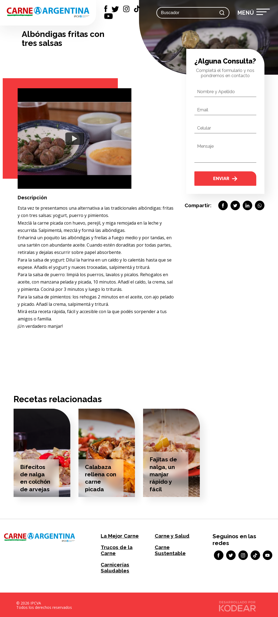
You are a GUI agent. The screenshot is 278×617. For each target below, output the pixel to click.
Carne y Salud (171, 536)
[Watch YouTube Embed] (74, 138)
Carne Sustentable (170, 549)
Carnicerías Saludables (114, 566)
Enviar (225, 178)
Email (202, 109)
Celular (204, 128)
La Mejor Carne (119, 536)
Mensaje (205, 146)
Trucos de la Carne (116, 549)
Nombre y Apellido (216, 91)
